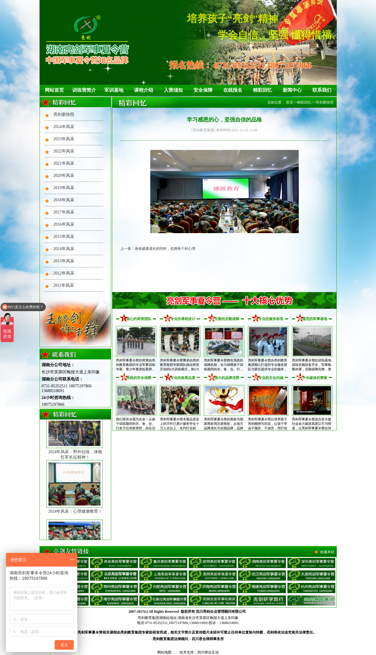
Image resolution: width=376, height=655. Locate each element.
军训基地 (113, 90)
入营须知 (173, 90)
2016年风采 (64, 224)
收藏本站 (327, 552)
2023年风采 (64, 139)
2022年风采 (64, 151)
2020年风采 (64, 175)
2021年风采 (64, 163)
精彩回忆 (262, 90)
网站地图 (164, 652)
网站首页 (54, 90)
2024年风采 (64, 126)
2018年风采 (64, 200)
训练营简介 (84, 90)
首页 (289, 102)
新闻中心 (292, 90)
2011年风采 (64, 285)
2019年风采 (64, 187)
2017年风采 (64, 212)
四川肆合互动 (208, 652)
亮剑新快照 (64, 114)
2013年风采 (64, 261)
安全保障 (203, 90)
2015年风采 (64, 236)
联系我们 (321, 90)
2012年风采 (64, 273)
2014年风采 (64, 249)
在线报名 (232, 90)
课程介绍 (143, 90)
